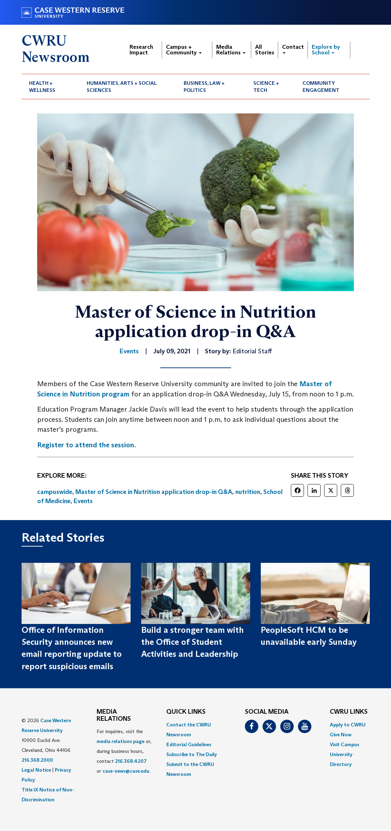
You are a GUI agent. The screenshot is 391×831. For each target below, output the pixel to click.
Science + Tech (266, 86)
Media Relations (231, 49)
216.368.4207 (131, 761)
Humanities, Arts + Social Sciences (122, 86)
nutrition (247, 492)
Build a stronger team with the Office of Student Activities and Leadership (192, 642)
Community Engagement (321, 86)
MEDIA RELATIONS (114, 715)
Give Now (340, 734)
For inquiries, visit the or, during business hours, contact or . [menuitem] (124, 751)
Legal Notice (36, 770)
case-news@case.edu (126, 771)
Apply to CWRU (348, 724)
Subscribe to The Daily (191, 754)
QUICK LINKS (186, 711)
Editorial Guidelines (188, 744)
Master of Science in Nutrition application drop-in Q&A (153, 492)
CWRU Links (349, 711)
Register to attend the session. (86, 445)
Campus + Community (184, 49)
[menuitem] (51, 86)
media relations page (120, 741)
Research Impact (141, 49)
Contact (293, 48)
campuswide (54, 492)
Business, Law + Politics (204, 86)
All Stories (264, 49)
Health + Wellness (42, 86)
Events (83, 501)
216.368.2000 (37, 760)
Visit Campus (344, 744)
